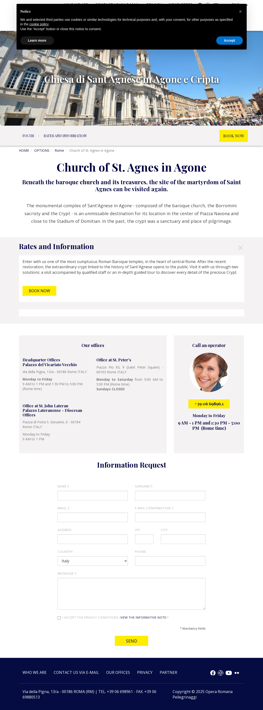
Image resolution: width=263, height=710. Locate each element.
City (164, 530)
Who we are (35, 672)
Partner (168, 672)
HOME (24, 150)
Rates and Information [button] (131, 247)
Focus (28, 136)
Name (63, 486)
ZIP (137, 530)
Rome (59, 150)
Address (64, 530)
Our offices (118, 672)
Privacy (144, 672)
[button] (240, 11)
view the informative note (143, 617)
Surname (144, 486)
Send (131, 641)
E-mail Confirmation (154, 508)
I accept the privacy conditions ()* (113, 617)
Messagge (67, 573)
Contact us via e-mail (76, 672)
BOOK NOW (233, 135)
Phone (140, 552)
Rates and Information (65, 136)
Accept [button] (229, 40)
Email (64, 508)
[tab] (131, 246)
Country (65, 552)
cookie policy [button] (38, 24)
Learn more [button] (37, 40)
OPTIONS (41, 150)
